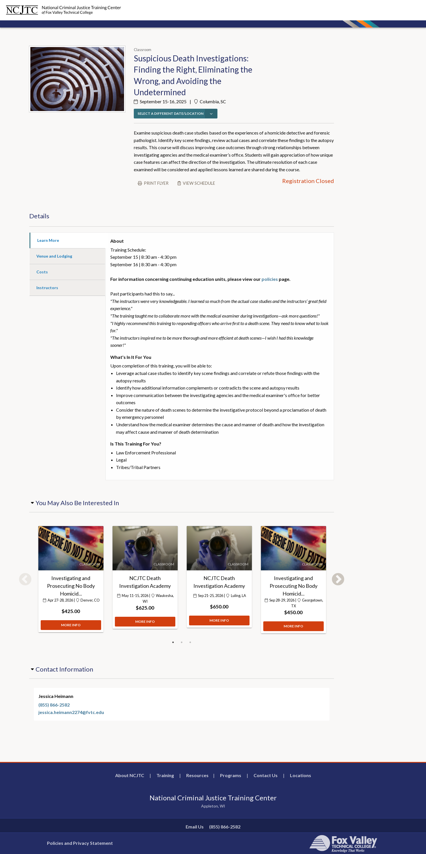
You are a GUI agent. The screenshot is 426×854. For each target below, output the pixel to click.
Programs (230, 775)
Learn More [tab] (48, 240)
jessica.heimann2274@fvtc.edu (71, 712)
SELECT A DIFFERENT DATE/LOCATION (170, 113)
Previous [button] (25, 580)
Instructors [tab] (47, 287)
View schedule (199, 183)
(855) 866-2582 (54, 704)
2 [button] (181, 642)
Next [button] (338, 580)
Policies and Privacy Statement (80, 843)
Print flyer (156, 183)
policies (270, 279)
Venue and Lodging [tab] (54, 256)
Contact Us (266, 775)
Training (165, 775)
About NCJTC (129, 775)
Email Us (195, 826)
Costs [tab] (42, 271)
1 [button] (173, 642)
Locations (300, 775)
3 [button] (190, 642)
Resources (197, 775)
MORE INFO (71, 633)
